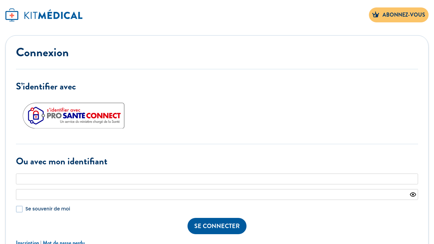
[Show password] (413, 194)
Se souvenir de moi (47, 209)
